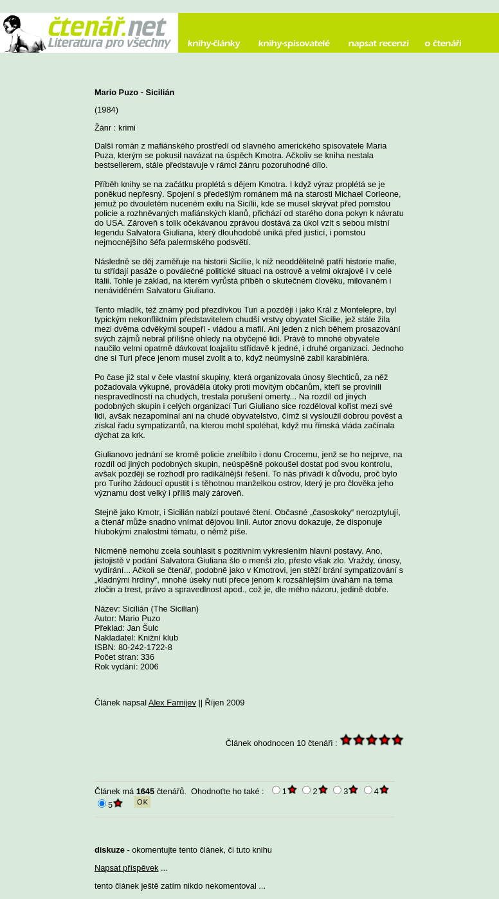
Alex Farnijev (172, 702)
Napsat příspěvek (127, 868)
